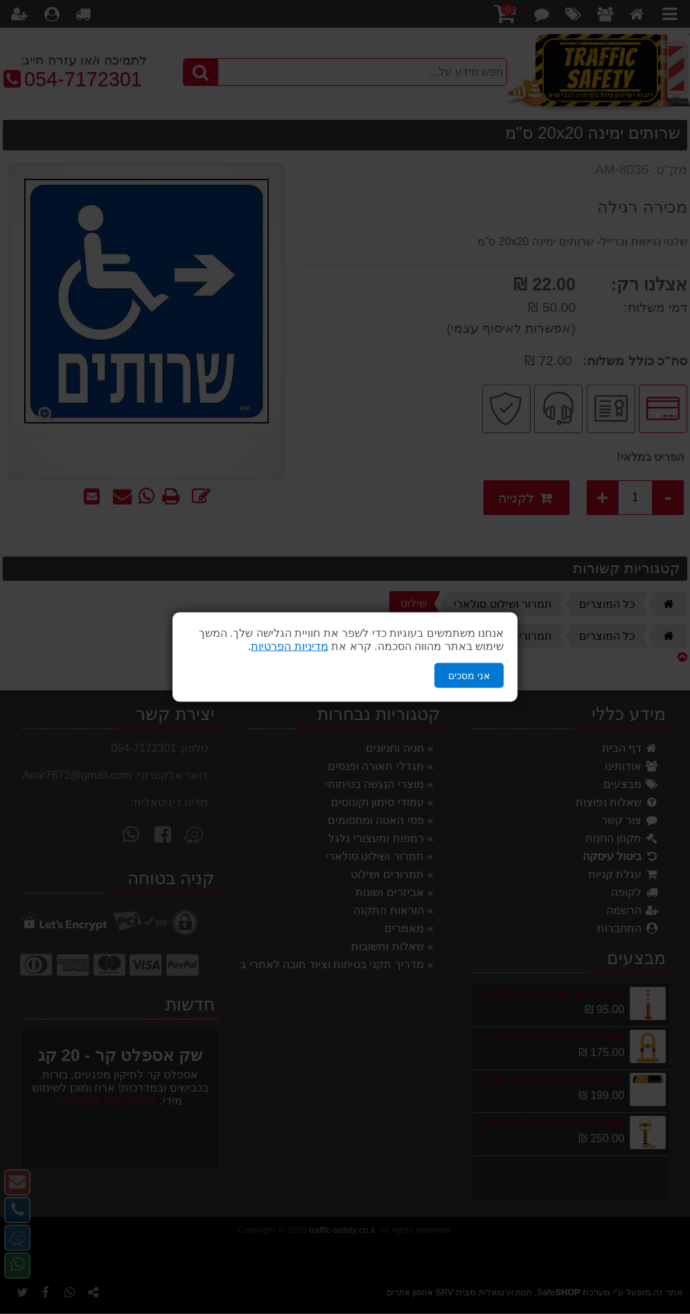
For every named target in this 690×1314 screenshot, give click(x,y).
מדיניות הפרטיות (289, 645)
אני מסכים (469, 675)
